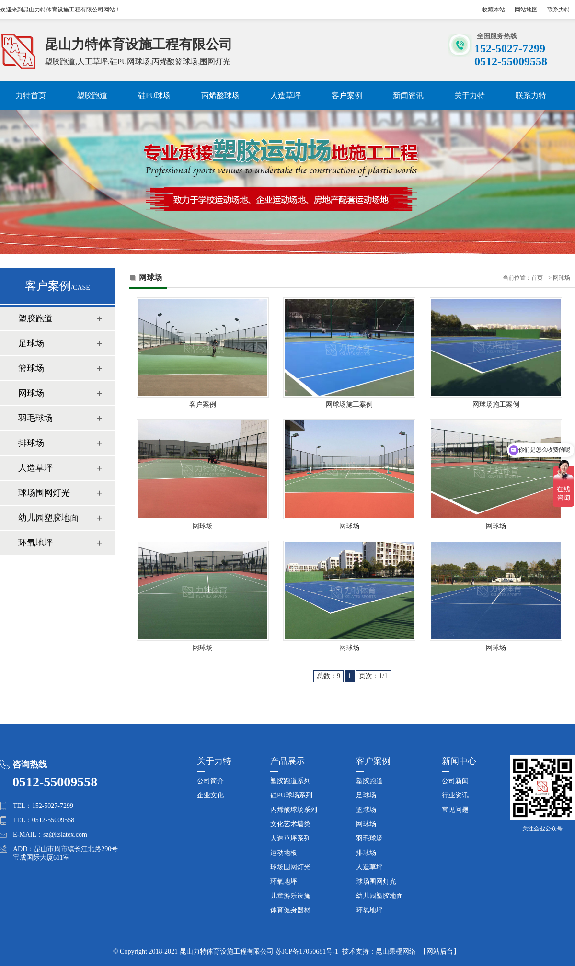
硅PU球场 (154, 95)
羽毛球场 (35, 418)
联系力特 (558, 9)
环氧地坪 (35, 542)
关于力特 (469, 95)
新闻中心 (459, 761)
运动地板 (283, 852)
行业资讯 (455, 795)
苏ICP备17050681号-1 (307, 951)
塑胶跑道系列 (290, 780)
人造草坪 (285, 95)
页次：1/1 (373, 676)
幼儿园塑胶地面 (48, 518)
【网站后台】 (440, 951)
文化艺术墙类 (290, 824)
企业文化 (210, 795)
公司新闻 (455, 780)
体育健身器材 (290, 910)
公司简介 (210, 780)
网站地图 (526, 9)
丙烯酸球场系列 (293, 809)
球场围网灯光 (44, 493)
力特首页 (30, 95)
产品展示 (287, 761)
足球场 (31, 343)
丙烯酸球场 (220, 95)
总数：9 (328, 676)
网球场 (31, 393)
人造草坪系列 (290, 838)
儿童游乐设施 (290, 895)
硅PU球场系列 (291, 795)
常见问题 (455, 809)
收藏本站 (493, 9)
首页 (537, 277)
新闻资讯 (408, 95)
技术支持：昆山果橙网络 (379, 951)
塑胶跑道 (92, 95)
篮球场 (31, 368)
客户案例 (347, 95)
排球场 (31, 443)
